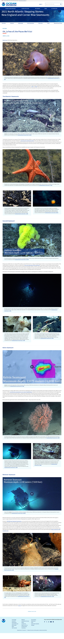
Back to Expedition (6, 13)
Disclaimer (24, 633)
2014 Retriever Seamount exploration (14, 527)
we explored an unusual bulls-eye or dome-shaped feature (21, 398)
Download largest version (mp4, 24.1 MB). (22, 265)
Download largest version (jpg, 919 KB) (51, 218)
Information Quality (35, 629)
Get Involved (14, 633)
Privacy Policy (24, 632)
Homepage (14, 625)
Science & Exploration (14, 627)
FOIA (32, 628)
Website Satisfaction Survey (25, 626)
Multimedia (14, 631)
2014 (32, 92)
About (23, 628)
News (13, 632)
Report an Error (25, 631)
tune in (19, 611)
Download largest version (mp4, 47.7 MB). (17, 392)
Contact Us (24, 629)
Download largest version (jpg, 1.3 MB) (53, 443)
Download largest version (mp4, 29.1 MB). (25, 141)
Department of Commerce (21, 636)
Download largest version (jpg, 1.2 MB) (45, 191)
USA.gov (32, 631)
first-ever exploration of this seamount (32, 271)
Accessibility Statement (33, 626)
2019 (36, 92)
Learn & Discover (15, 629)
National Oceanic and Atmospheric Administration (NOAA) (37, 636)
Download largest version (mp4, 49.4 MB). (19, 519)
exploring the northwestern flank (27, 146)
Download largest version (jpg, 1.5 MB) (21, 219)
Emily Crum (5, 46)
